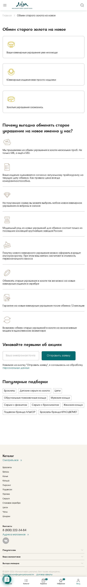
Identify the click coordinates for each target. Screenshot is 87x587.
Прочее (6, 494)
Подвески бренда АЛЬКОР (19, 412)
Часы (5, 512)
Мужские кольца (60, 398)
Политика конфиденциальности (18, 575)
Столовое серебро (11, 503)
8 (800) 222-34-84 (14, 530)
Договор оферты (44, 575)
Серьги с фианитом (15, 405)
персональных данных (16, 368)
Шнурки (6, 516)
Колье (5, 476)
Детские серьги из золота (35, 391)
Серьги (6, 499)
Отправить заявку (58, 355)
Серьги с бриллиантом (45, 405)
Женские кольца (73, 405)
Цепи (58, 391)
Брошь (6, 472)
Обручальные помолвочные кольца (25, 398)
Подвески (7, 490)
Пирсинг (7, 485)
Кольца (6, 481)
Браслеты (9, 391)
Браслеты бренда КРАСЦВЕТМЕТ (58, 412)
